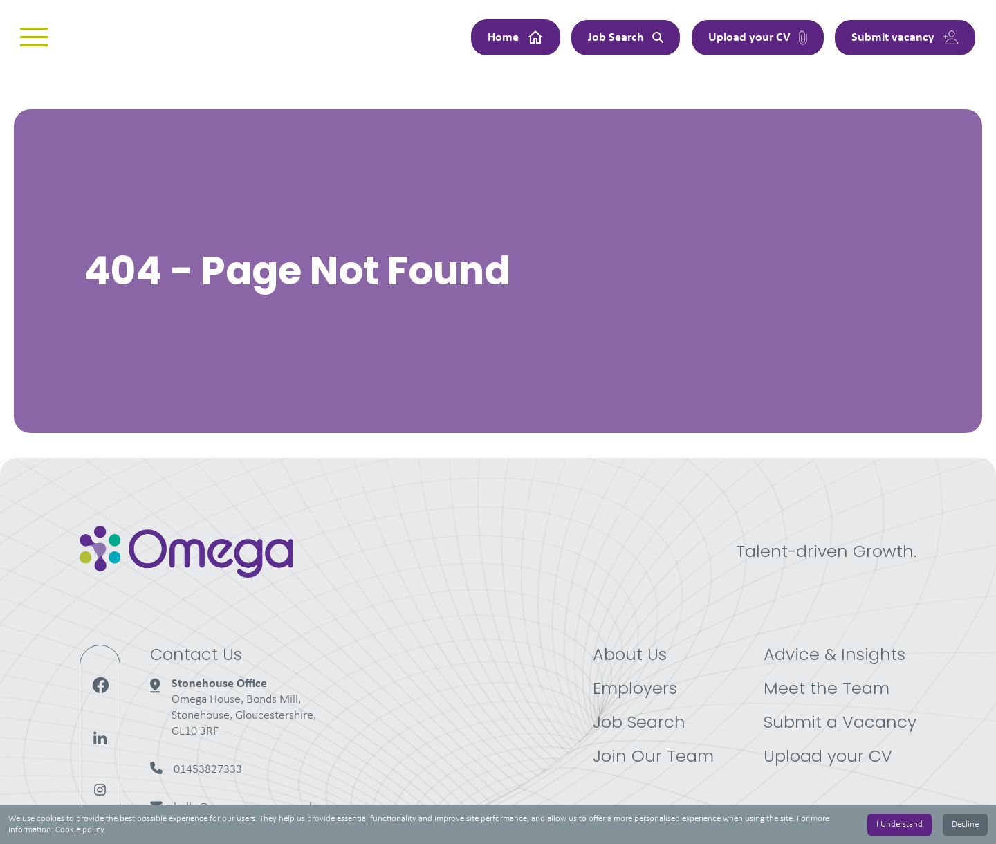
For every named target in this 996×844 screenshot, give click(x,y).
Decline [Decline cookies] (965, 824)
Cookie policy (79, 829)
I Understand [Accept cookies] (899, 824)
